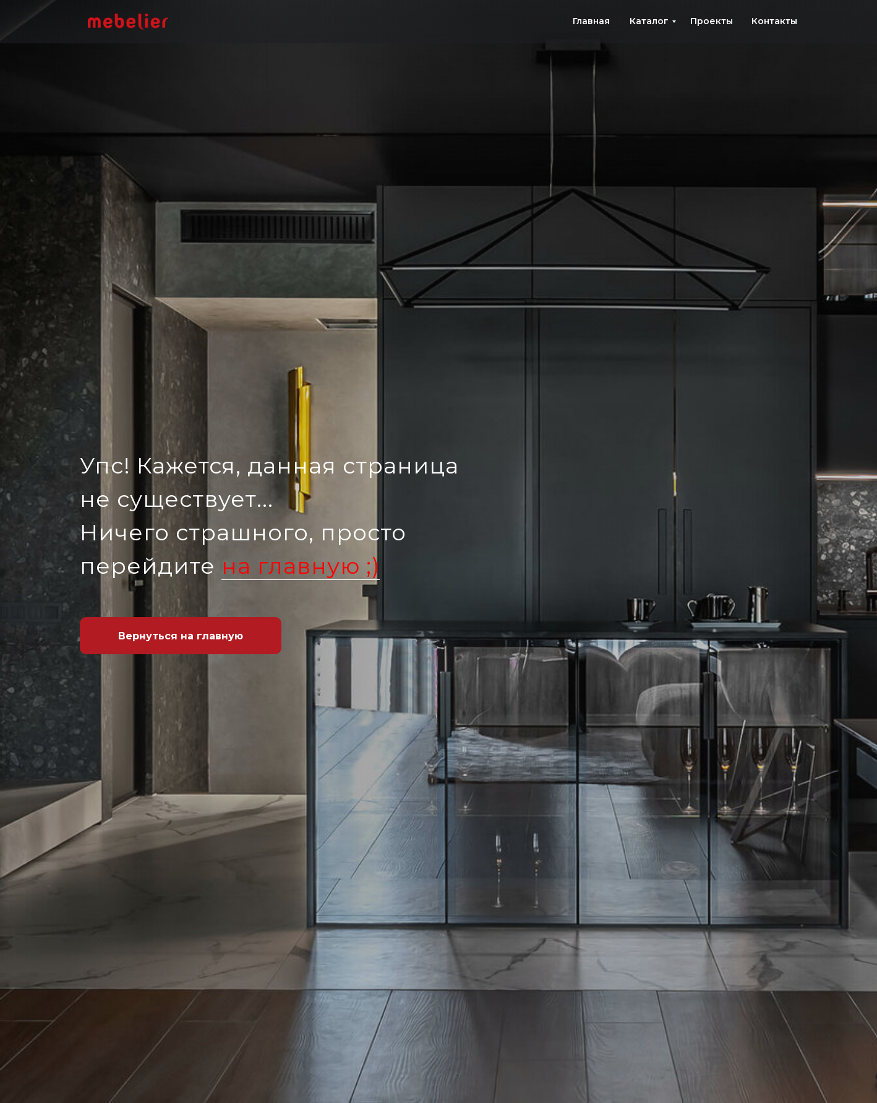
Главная (591, 21)
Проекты (711, 21)
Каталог (649, 21)
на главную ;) (300, 565)
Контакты (774, 21)
